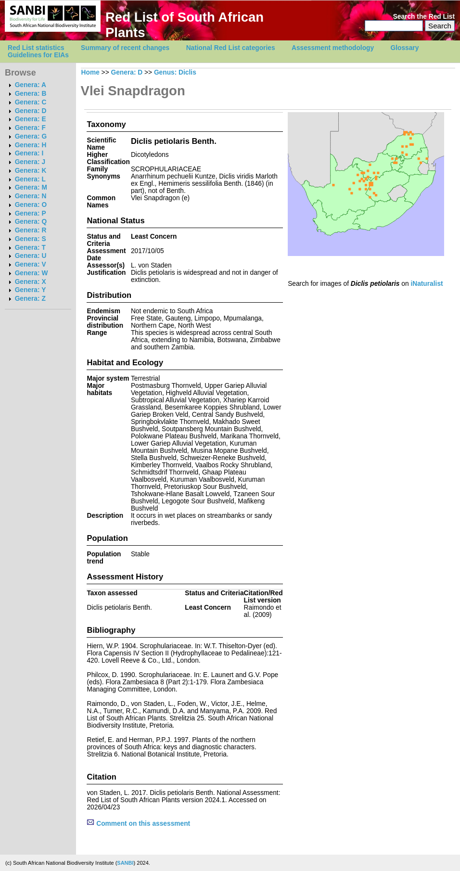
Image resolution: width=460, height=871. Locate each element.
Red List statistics (36, 47)
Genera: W (31, 273)
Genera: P (30, 213)
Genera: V (30, 264)
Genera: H (31, 145)
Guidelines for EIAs (38, 55)
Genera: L (30, 179)
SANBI (125, 863)
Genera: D (31, 111)
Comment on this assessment (138, 823)
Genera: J (30, 162)
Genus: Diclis (175, 72)
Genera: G (31, 136)
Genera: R (31, 230)
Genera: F (30, 127)
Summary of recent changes (125, 47)
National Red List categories (230, 47)
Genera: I (29, 153)
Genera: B (31, 93)
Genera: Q (31, 221)
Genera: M (31, 187)
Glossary (405, 47)
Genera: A (30, 85)
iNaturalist (426, 283)
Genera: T (30, 247)
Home (90, 72)
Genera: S (30, 239)
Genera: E (30, 119)
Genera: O (31, 204)
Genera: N (31, 196)
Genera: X (30, 281)
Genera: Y (30, 290)
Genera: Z (30, 298)
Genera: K (31, 170)
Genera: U (31, 255)
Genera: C (31, 102)
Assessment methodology (333, 47)
